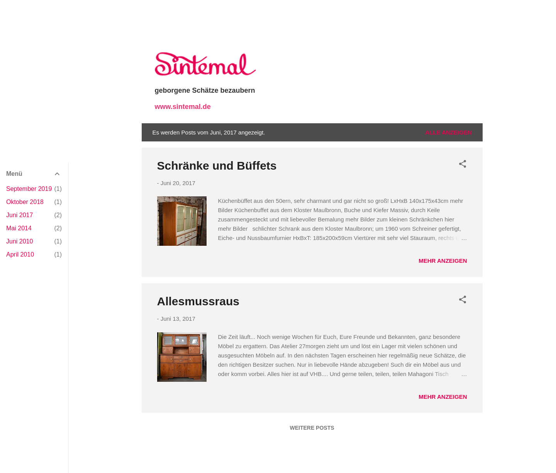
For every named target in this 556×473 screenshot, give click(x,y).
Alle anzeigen (448, 132)
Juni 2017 (19, 215)
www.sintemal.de (183, 107)
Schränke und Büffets (217, 165)
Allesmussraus (198, 301)
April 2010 (20, 254)
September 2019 (29, 188)
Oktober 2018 (25, 202)
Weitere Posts (312, 428)
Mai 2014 (19, 228)
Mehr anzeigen (443, 260)
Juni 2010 (19, 241)
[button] (462, 165)
